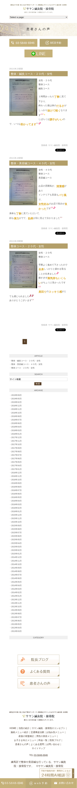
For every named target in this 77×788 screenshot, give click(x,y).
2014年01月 (16, 596)
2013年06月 (16, 621)
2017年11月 (16, 441)
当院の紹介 (24, 728)
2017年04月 (16, 465)
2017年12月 (16, 437)
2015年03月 (16, 547)
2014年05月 (16, 582)
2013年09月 (16, 610)
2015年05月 (16, 539)
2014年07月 (16, 575)
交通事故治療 (37, 732)
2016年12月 (16, 473)
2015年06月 (16, 536)
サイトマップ (38, 748)
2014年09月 (16, 568)
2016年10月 (16, 480)
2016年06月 (16, 494)
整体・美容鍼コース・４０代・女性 (33, 163)
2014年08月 (16, 571)
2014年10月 (16, 564)
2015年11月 (16, 518)
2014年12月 (16, 557)
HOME (13, 728)
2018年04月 (16, 427)
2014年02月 (16, 592)
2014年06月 (16, 578)
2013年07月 (16, 617)
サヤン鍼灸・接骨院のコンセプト (48, 728)
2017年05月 (16, 462)
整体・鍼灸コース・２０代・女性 (31, 73)
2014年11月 (16, 561)
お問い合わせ (53, 744)
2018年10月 (16, 413)
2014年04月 (16, 585)
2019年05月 (16, 398)
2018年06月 (16, 423)
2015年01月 (16, 554)
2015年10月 (16, 522)
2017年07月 (16, 455)
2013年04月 (16, 628)
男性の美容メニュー (46, 736)
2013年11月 (16, 603)
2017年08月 (16, 451)
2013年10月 (16, 606)
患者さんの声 (21, 744)
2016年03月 (16, 504)
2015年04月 (16, 543)
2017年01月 (16, 469)
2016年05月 (16, 497)
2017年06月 (16, 458)
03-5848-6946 (41, 755)
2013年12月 (16, 599)
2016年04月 (16, 501)
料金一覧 (42, 740)
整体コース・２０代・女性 (27, 246)
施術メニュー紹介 (19, 732)
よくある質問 (37, 744)
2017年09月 (16, 448)
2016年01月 (16, 511)
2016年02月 (16, 508)
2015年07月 (16, 532)
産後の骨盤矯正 (26, 736)
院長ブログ (55, 740)
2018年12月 (16, 405)
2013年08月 (16, 613)
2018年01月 (16, 434)
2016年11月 (16, 476)
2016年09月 (16, 483)
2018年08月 (16, 416)
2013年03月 (16, 631)
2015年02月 (16, 550)
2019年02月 (16, 402)
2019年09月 (16, 395)
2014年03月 (16, 589)
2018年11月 (16, 409)
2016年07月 (16, 490)
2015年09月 (16, 525)
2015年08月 (16, 529)
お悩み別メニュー (55, 732)
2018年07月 (16, 420)
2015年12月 (16, 515)
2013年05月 (16, 624)
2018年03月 (16, 430)
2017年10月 (16, 444)
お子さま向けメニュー (25, 740)
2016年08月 (16, 487)
